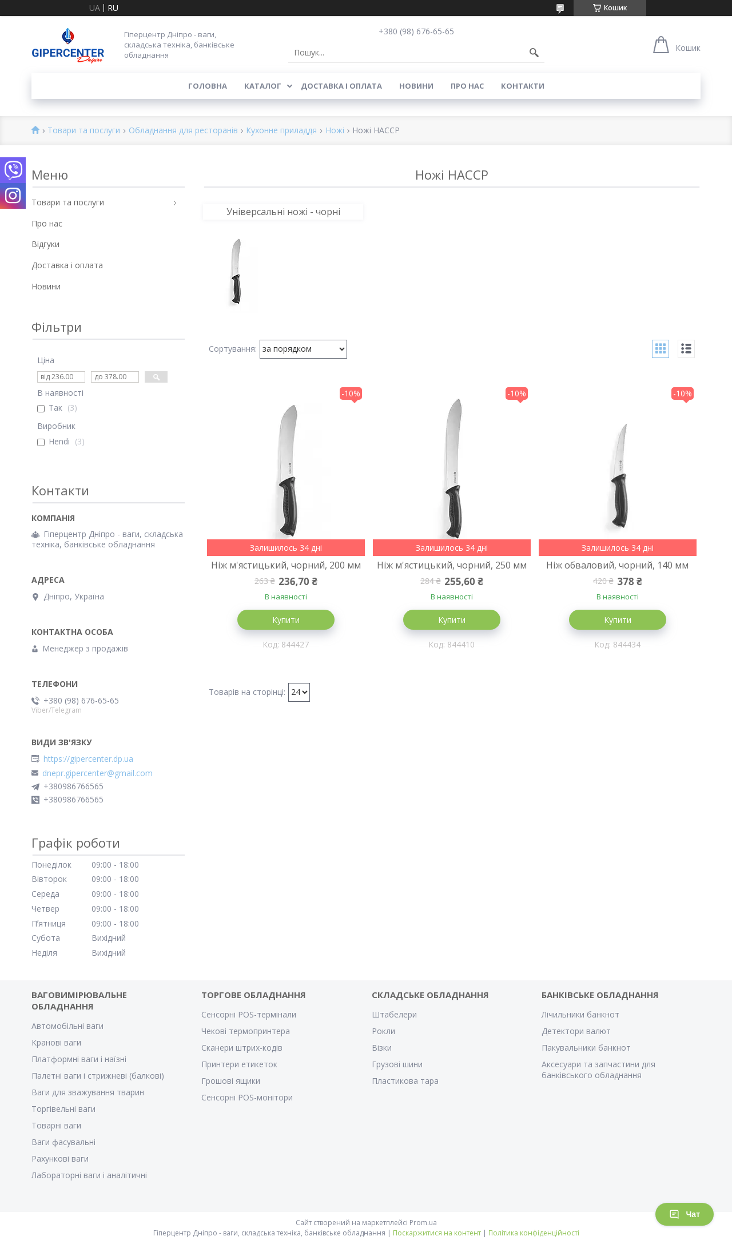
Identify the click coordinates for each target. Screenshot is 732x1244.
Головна (207, 86)
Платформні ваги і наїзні (78, 1059)
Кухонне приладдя (281, 131)
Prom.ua (423, 1222)
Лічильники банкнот (580, 1014)
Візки (382, 1047)
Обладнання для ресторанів (183, 131)
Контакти (522, 86)
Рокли (383, 1031)
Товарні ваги (56, 1125)
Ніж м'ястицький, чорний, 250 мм (452, 565)
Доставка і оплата (341, 86)
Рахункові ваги (60, 1158)
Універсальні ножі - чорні (283, 211)
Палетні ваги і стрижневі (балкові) (97, 1075)
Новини (416, 86)
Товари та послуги (83, 131)
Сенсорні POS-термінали (248, 1014)
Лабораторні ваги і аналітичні (89, 1175)
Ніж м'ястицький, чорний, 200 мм (286, 565)
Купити (286, 619)
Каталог (262, 86)
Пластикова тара (405, 1080)
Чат (684, 1214)
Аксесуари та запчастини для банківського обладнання (598, 1069)
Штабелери (394, 1014)
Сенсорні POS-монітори (247, 1097)
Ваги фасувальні (63, 1141)
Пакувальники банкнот (586, 1047)
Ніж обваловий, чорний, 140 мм (617, 565)
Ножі (334, 131)
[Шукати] (534, 52)
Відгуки (45, 244)
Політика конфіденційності (533, 1233)
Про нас (467, 86)
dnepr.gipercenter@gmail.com (97, 773)
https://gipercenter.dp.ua (88, 759)
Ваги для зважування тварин (87, 1092)
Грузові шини (397, 1064)
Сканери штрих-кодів (242, 1047)
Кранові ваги (56, 1042)
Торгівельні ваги (63, 1108)
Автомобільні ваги (67, 1025)
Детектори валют (576, 1031)
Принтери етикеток (239, 1064)
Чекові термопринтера (245, 1031)
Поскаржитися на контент (437, 1233)
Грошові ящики (230, 1080)
